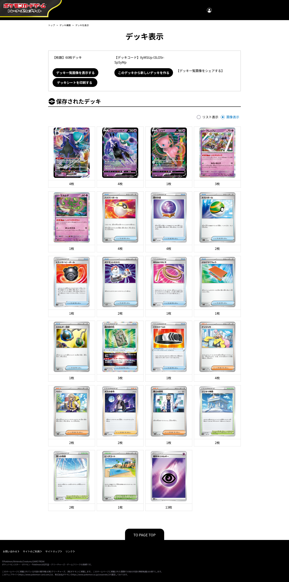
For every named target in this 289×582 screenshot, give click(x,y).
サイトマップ (52, 551)
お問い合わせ (10, 551)
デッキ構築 (65, 25)
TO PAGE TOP (144, 534)
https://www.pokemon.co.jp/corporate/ (90, 574)
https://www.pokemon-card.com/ (34, 574)
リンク (69, 551)
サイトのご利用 (31, 551)
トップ (51, 25)
